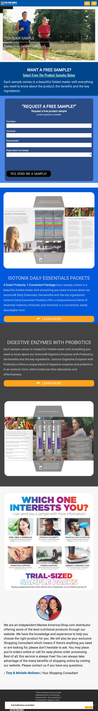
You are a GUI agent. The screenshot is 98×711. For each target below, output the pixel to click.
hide (88, 707)
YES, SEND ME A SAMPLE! (28, 174)
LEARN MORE (49, 319)
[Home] (9, 3)
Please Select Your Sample (17, 150)
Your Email (10, 131)
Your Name (11, 121)
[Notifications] (87, 3)
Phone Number (12, 141)
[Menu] (94, 3)
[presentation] (16, 164)
